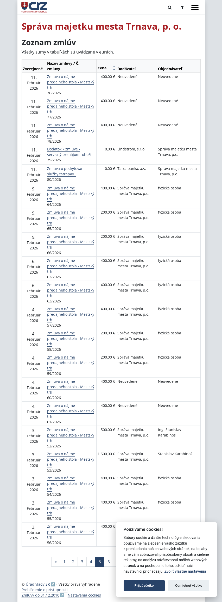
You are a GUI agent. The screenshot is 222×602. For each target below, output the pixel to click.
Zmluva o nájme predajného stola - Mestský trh (70, 82)
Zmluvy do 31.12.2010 (40, 595)
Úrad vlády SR (38, 584)
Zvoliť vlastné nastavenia (185, 571)
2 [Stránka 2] (73, 562)
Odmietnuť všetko (188, 585)
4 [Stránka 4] (91, 562)
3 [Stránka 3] (82, 562)
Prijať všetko (144, 585)
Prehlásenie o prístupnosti (45, 589)
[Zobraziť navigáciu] (194, 7)
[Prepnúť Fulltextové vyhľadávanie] (169, 7)
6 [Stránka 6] (108, 562)
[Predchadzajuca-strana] (55, 562)
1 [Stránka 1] (64, 562)
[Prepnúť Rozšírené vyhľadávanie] (182, 7)
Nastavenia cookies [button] (84, 595)
